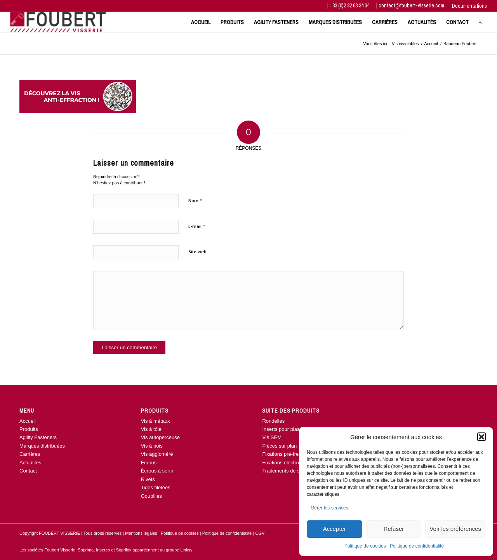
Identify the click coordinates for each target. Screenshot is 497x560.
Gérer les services (329, 508)
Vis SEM (272, 437)
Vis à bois (152, 446)
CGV (259, 533)
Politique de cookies (365, 546)
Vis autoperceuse (160, 437)
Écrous (148, 463)
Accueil (27, 421)
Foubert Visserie (59, 550)
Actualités (30, 463)
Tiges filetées (155, 487)
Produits (28, 429)
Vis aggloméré (157, 454)
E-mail (196, 225)
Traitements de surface (287, 471)
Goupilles (151, 496)
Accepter (334, 528)
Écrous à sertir (157, 471)
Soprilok (124, 550)
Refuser (394, 528)
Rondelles (273, 421)
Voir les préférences (455, 528)
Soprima (86, 550)
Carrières (29, 454)
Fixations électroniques (288, 463)
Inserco (103, 550)
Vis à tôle (151, 429)
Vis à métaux (155, 421)
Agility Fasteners (38, 437)
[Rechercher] (480, 22)
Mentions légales (141, 533)
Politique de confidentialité (417, 546)
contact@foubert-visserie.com (411, 5)
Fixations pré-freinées (286, 454)
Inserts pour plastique (286, 429)
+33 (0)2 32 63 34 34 (350, 5)
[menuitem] (467, 6)
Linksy (186, 550)
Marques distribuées (42, 446)
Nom (195, 200)
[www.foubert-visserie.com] (58, 22)
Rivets (148, 479)
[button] (481, 437)
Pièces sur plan (279, 446)
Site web (197, 251)
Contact (28, 471)
